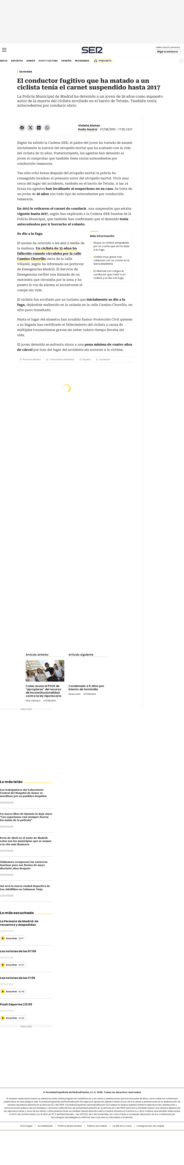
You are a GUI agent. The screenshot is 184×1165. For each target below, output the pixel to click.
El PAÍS (51, 1134)
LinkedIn (38, 127)
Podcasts (105, 60)
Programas (82, 60)
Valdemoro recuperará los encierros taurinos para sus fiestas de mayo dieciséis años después (24, 865)
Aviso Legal (26, 1126)
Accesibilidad (45, 1126)
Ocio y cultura (48, 60)
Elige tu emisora (167, 51)
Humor (30, 60)
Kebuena (154, 1140)
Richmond (49, 1145)
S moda (113, 1145)
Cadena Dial (111, 1140)
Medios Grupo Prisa (20, 1146)
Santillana (82, 1134)
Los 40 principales (66, 1134)
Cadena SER (92, 50)
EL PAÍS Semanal (124, 1140)
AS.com (130, 1134)
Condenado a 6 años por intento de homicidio (86, 687)
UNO (74, 1140)
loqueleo (128, 1145)
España (86, 359)
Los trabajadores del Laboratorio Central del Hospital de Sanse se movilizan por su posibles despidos (23, 793)
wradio (85, 1140)
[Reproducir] (3, 938)
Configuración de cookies (150, 1126)
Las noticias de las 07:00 (18, 951)
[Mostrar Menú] (4, 50)
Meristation (146, 1145)
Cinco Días (98, 1140)
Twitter (30, 127)
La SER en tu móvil (122, 1126)
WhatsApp (47, 127)
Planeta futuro (139, 1140)
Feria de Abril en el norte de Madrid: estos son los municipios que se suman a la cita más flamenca (25, 841)
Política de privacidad (70, 1126)
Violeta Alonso (89, 126)
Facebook (22, 127)
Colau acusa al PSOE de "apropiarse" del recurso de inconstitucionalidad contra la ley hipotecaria (43, 691)
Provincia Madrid (32, 359)
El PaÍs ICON (98, 1145)
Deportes (17, 60)
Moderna (67, 1145)
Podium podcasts (83, 1145)
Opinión (66, 60)
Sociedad (25, 71)
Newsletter (172, 61)
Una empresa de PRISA (21, 1138)
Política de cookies (97, 1126)
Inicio (4, 60)
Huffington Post (56, 1140)
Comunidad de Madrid (61, 359)
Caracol (155, 1134)
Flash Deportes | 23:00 (16, 1004)
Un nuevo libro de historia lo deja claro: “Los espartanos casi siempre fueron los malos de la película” (26, 817)
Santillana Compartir (101, 1134)
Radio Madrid (87, 129)
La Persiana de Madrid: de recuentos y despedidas (19, 923)
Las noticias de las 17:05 (17, 978)
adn (142, 1134)
